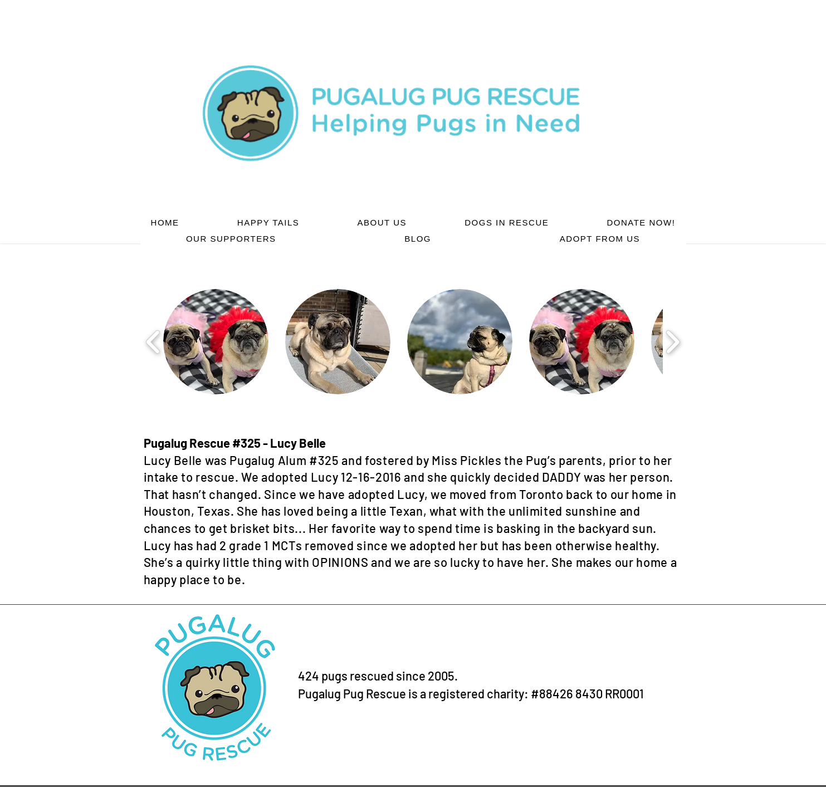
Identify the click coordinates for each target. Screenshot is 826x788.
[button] (215, 341)
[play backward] (153, 341)
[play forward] (672, 341)
